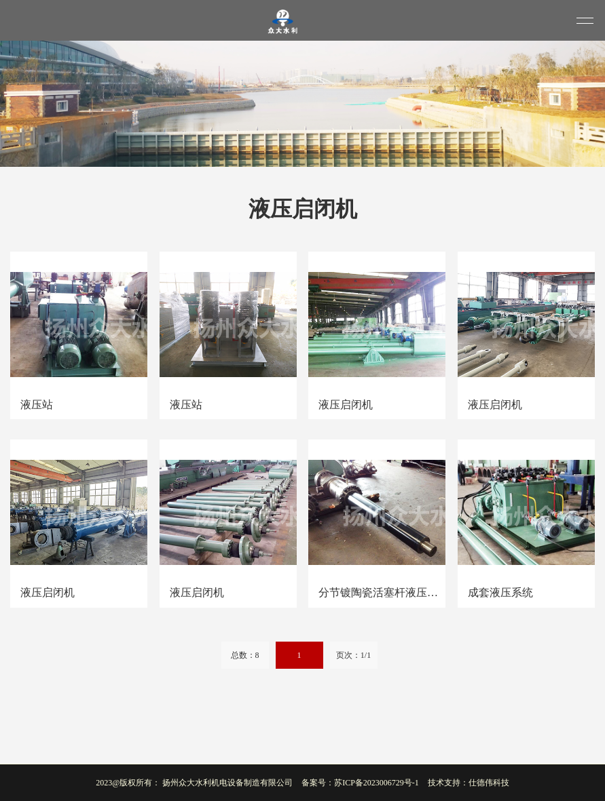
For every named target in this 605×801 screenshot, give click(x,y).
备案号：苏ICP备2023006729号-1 (360, 782)
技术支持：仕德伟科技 (468, 782)
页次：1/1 (353, 655)
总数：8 (245, 655)
